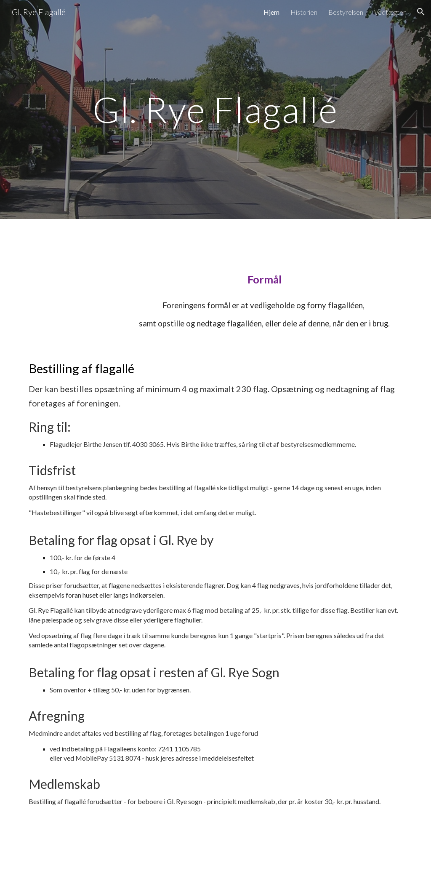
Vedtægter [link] (390, 12)
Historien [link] (303, 12)
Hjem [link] (271, 12)
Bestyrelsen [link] (345, 12)
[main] (215, 109)
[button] (421, 12)
